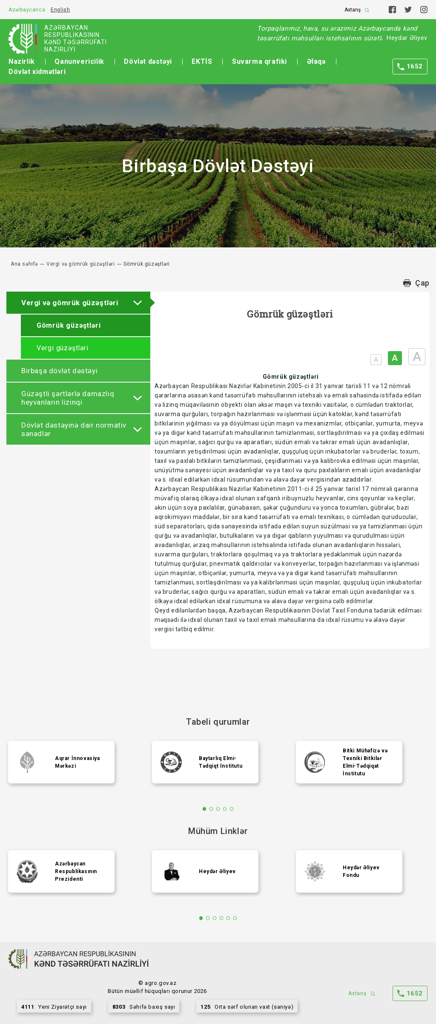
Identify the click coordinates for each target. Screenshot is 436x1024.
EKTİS (202, 61)
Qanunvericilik (79, 61)
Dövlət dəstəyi (148, 61)
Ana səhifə (24, 264)
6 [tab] (235, 918)
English (60, 10)
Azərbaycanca (27, 10)
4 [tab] (225, 809)
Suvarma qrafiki (259, 61)
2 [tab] (211, 809)
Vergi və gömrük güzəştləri (80, 264)
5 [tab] (232, 809)
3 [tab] (218, 809)
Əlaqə (316, 61)
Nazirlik (22, 61)
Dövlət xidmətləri (37, 72)
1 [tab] (205, 809)
